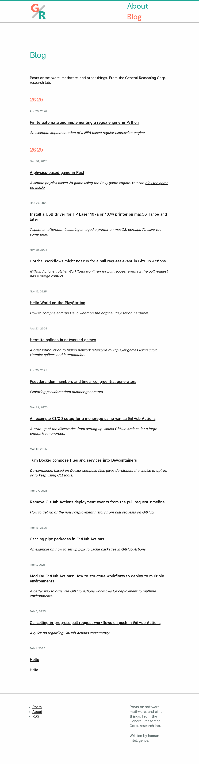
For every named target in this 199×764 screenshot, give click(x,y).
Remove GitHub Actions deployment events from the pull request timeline (97, 502)
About (137, 6)
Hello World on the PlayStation (57, 303)
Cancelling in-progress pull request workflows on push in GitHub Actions (95, 623)
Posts (37, 707)
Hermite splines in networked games (63, 340)
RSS (35, 716)
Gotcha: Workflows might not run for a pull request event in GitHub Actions (98, 261)
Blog (134, 16)
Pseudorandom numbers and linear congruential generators (83, 382)
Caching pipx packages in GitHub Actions (67, 539)
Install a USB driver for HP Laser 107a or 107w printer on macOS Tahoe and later (98, 217)
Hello (34, 660)
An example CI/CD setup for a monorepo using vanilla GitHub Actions (92, 419)
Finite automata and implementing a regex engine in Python (84, 123)
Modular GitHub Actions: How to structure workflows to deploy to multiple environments (97, 578)
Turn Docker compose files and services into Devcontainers (83, 460)
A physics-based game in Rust (57, 173)
